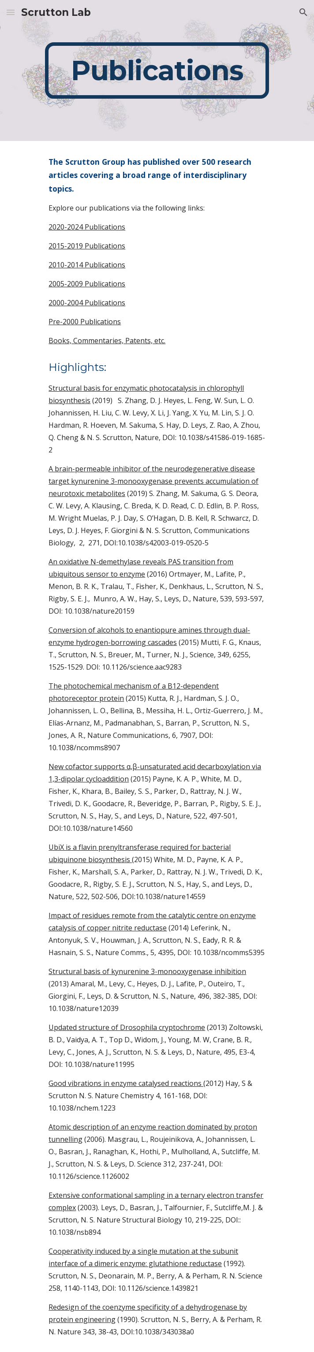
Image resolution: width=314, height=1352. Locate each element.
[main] (157, 70)
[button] (10, 12)
